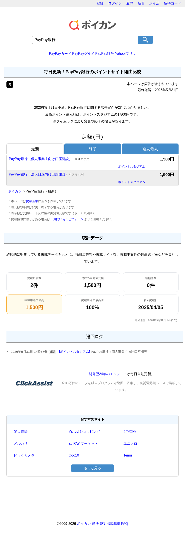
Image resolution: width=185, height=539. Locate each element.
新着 (141, 3)
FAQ (124, 523)
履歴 (129, 3)
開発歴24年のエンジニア (108, 374)
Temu (127, 455)
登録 (100, 3)
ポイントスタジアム (131, 166)
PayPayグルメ (83, 53)
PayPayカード (60, 53)
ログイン (115, 3)
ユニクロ (130, 443)
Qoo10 (74, 455)
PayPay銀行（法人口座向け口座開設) (46, 175)
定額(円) (93, 137)
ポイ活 (154, 3)
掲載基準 (32, 201)
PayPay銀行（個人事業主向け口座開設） (49, 159)
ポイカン (15, 191)
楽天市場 (21, 431)
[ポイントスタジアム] (74, 351)
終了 (93, 149)
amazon (129, 431)
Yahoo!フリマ (125, 53)
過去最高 (150, 149)
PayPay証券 (104, 53)
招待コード (172, 3)
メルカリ (21, 443)
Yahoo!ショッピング (84, 431)
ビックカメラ (24, 455)
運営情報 (98, 523)
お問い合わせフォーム (68, 219)
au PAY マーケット (83, 443)
